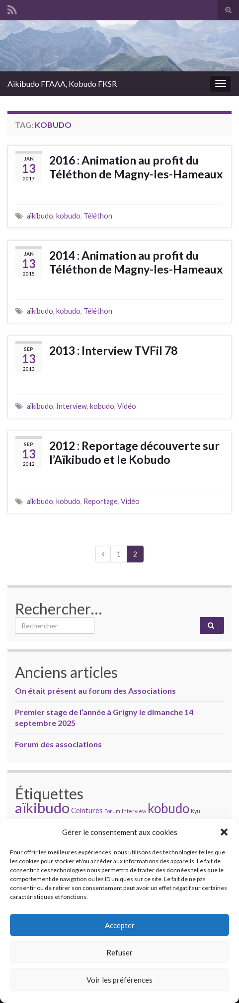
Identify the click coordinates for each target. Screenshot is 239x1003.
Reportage (100, 501)
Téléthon (97, 216)
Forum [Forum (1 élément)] (112, 811)
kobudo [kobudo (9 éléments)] (168, 808)
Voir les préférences (119, 979)
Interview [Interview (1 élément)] (134, 811)
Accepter (120, 925)
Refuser (119, 952)
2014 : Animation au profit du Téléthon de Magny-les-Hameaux (136, 262)
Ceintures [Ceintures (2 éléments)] (87, 810)
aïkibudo (40, 216)
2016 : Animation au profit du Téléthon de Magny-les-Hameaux (136, 167)
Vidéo (126, 406)
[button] (224, 832)
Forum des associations (58, 744)
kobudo (68, 216)
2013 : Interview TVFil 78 (113, 350)
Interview (71, 406)
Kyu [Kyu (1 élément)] (195, 811)
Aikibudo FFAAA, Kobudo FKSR (62, 83)
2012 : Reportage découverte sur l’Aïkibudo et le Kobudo (134, 452)
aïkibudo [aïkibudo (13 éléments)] (42, 807)
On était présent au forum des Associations (95, 690)
